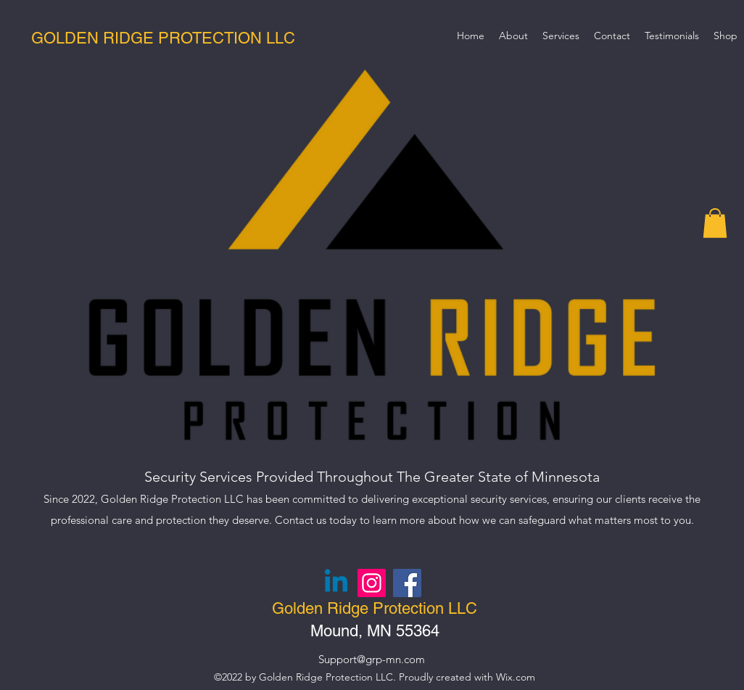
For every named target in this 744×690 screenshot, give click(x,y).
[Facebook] (407, 583)
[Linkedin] (336, 583)
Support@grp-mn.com (371, 659)
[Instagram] (371, 583)
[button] (715, 223)
